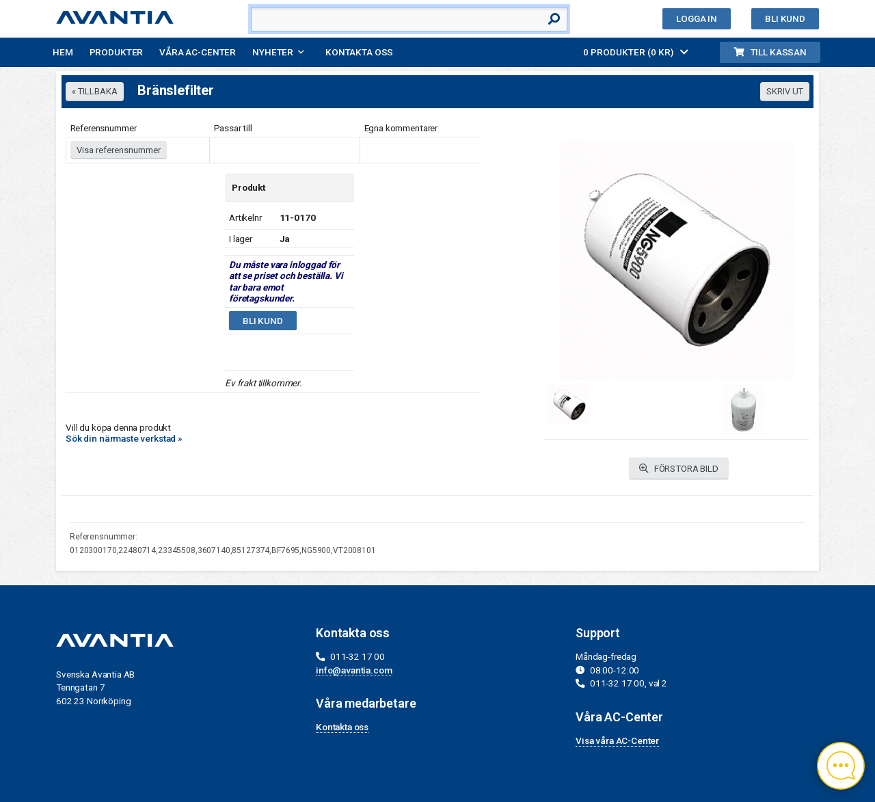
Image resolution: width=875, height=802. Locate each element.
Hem (63, 51)
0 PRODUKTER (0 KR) (635, 51)
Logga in (696, 18)
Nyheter (272, 51)
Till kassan (770, 51)
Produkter (117, 51)
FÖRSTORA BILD (678, 468)
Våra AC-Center (197, 51)
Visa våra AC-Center (617, 740)
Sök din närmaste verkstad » (124, 438)
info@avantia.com (354, 670)
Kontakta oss (359, 51)
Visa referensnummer (119, 150)
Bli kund (785, 18)
